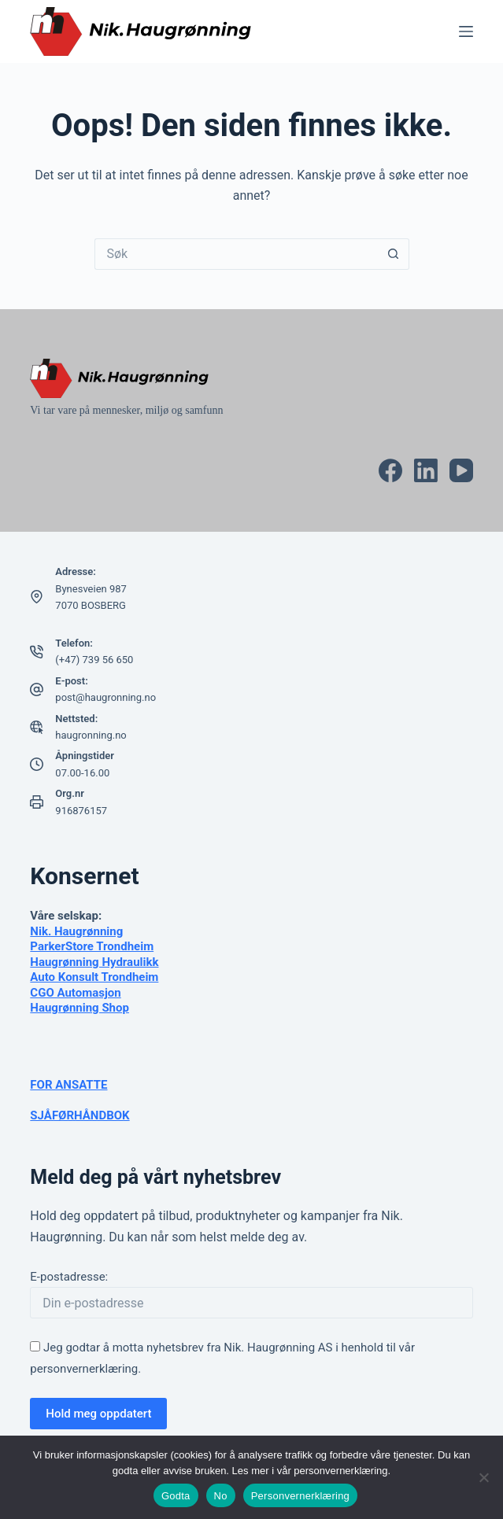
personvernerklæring (84, 1369)
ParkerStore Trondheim (91, 946)
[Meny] (466, 31)
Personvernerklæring (300, 1496)
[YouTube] (461, 470)
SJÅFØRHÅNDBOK (79, 1115)
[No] (483, 1477)
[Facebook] (390, 470)
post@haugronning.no (105, 697)
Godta (175, 1496)
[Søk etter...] (236, 254)
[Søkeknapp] (393, 254)
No (220, 1496)
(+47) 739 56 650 (94, 659)
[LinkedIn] (426, 470)
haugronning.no (90, 735)
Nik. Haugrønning (76, 931)
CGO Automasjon (75, 993)
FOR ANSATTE (68, 1085)
